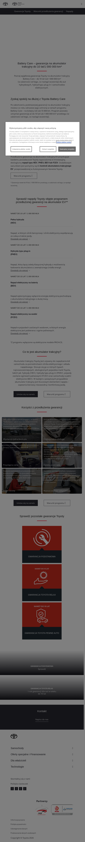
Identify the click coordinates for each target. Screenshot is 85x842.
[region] (42, 138)
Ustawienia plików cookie (21, 149)
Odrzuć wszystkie (48, 149)
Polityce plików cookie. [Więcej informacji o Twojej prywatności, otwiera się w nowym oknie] (63, 142)
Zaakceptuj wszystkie (67, 149)
